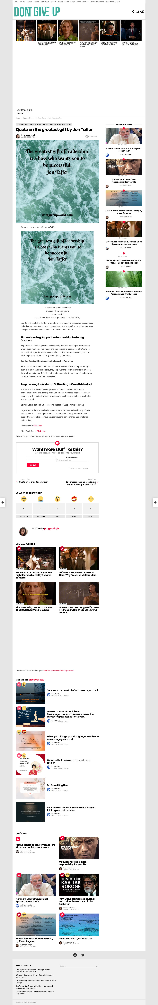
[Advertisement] (26, 75)
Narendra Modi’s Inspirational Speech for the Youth (32, 900)
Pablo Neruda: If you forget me (75, 938)
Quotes (36, 2)
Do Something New (57, 785)
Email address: (72, 459)
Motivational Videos (97, 2)
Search (97, 966)
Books (67, 2)
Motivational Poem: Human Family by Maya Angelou (34, 940)
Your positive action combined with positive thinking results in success (71, 809)
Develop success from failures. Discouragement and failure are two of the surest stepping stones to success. (70, 714)
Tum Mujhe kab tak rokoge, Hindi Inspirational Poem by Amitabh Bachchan (77, 901)
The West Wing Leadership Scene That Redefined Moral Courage (67, 43)
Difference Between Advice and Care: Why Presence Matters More (47, 43)
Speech (53, 2)
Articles (22, 2)
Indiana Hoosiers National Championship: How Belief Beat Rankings (130, 43)
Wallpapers (45, 2)
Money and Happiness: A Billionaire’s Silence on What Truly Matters (109, 43)
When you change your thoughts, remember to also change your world (73, 738)
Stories (29, 2)
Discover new (23, 436)
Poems (60, 2)
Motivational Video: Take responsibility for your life (72, 863)
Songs (73, 2)
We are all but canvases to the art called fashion (69, 761)
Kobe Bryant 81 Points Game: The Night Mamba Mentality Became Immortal (25, 111)
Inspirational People (113, 2)
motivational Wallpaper (63, 436)
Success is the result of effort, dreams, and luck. (73, 690)
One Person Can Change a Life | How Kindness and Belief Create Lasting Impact (89, 44)
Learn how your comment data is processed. (58, 671)
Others (20, 569)
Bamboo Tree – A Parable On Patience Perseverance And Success (124, 292)
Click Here (37, 426)
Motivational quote (41, 436)
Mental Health (81, 2)
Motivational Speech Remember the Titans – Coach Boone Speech (35, 846)
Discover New (36, 679)
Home (16, 2)
